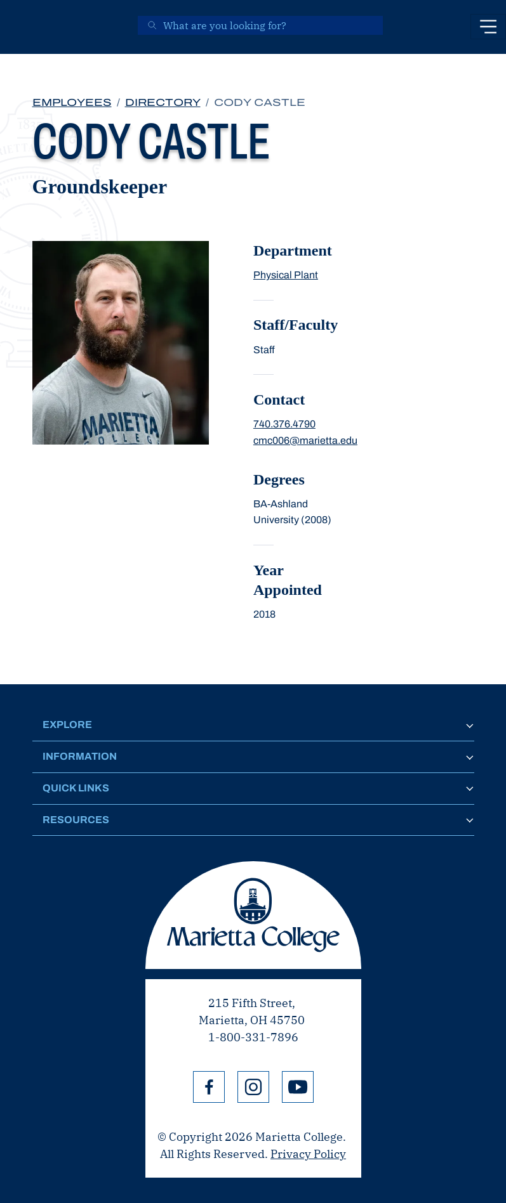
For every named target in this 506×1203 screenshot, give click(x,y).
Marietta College (253, 915)
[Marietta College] (29, 27)
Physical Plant (285, 275)
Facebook (209, 1087)
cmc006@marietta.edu (305, 440)
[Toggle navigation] (488, 26)
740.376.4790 (284, 424)
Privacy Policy (308, 1154)
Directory (163, 102)
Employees (72, 102)
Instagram (253, 1087)
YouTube (298, 1087)
